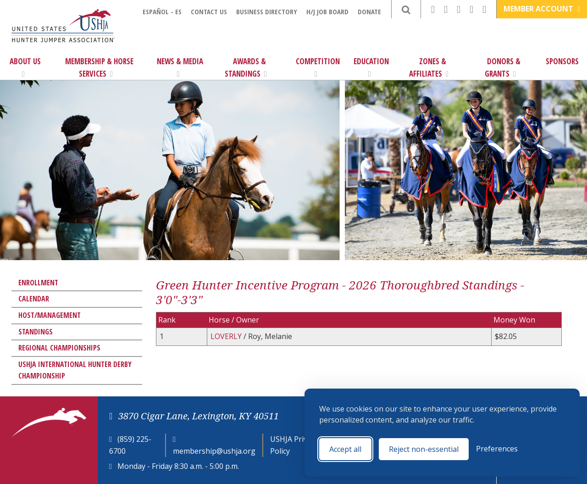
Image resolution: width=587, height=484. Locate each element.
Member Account (542, 9)
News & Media (180, 67)
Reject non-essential (424, 449)
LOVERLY (227, 336)
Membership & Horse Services (99, 67)
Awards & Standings (246, 67)
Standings (35, 332)
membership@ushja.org (214, 451)
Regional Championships (59, 348)
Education (371, 67)
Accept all (345, 449)
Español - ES (162, 11)
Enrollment (38, 283)
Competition (318, 67)
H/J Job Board (327, 11)
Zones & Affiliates (429, 67)
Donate (369, 11)
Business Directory (266, 11)
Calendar (33, 299)
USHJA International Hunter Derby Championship (75, 370)
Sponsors (562, 61)
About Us (25, 67)
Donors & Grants (503, 67)
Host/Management (49, 315)
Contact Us (209, 11)
